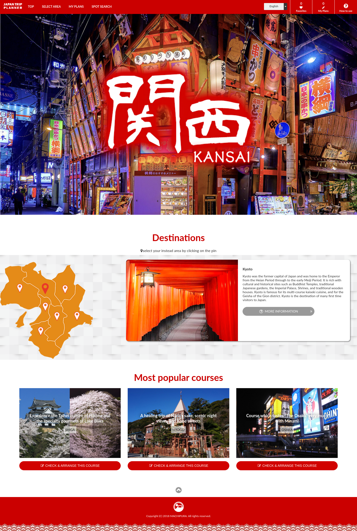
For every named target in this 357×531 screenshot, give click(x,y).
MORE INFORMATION (278, 311)
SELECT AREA (51, 6)
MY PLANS (76, 6)
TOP (31, 6)
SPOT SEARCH (102, 6)
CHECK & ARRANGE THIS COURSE (70, 465)
